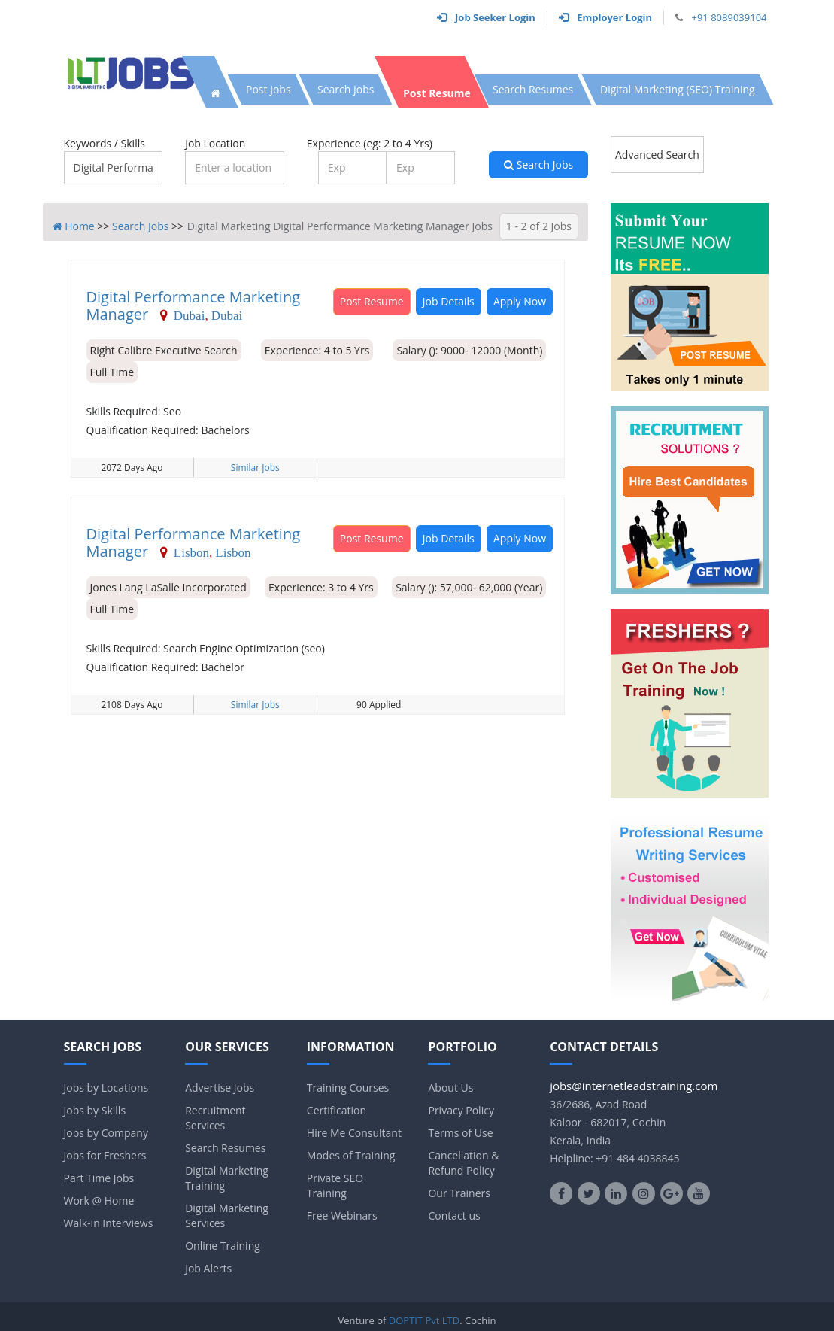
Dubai (189, 314)
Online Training (222, 1245)
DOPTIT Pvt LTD (424, 1320)
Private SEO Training (335, 1185)
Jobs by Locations (106, 1087)
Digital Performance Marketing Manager (193, 305)
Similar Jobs (255, 467)
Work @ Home (99, 1200)
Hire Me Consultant (354, 1133)
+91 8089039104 (728, 17)
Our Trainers (459, 1193)
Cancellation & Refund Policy (463, 1163)
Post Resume (372, 301)
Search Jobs (538, 164)
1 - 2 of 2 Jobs (539, 226)
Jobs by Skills (95, 1110)
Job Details (449, 301)
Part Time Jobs (99, 1178)
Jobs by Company (106, 1133)
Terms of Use (460, 1133)
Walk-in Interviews (108, 1223)
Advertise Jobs (219, 1087)
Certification (336, 1110)
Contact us (454, 1215)
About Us (450, 1087)
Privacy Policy (460, 1110)
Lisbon (191, 551)
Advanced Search (657, 154)
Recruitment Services (215, 1117)
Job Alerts (208, 1268)
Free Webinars (342, 1215)
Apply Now (519, 301)
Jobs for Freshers (105, 1155)
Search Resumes (225, 1148)
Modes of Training (351, 1155)
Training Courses (348, 1087)
